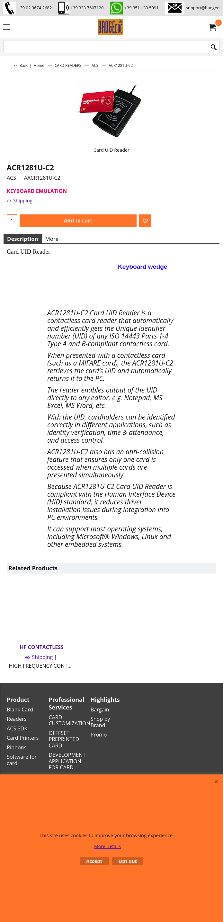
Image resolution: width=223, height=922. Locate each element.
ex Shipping (19, 200)
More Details (107, 846)
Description (22, 238)
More (52, 238)
